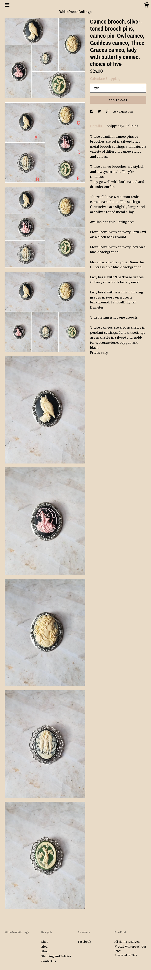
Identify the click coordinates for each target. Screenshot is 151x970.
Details (96, 126)
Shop (44, 941)
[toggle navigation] (7, 5)
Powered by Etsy (125, 955)
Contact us (48, 961)
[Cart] (146, 6)
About (45, 951)
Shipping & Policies (122, 126)
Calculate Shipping (105, 79)
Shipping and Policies (56, 956)
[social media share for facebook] (92, 111)
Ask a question (123, 111)
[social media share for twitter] (100, 111)
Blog (44, 946)
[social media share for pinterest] (107, 111)
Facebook (84, 941)
